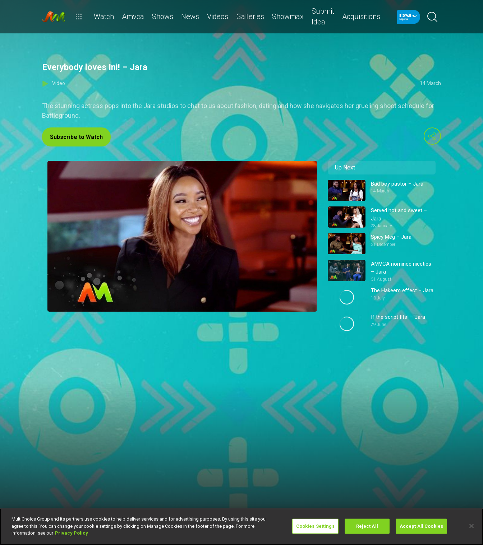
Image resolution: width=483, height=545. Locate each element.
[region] (241, 526)
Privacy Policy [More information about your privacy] (71, 533)
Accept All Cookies (421, 526)
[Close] (471, 526)
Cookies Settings (315, 526)
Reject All (367, 526)
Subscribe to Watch (76, 137)
